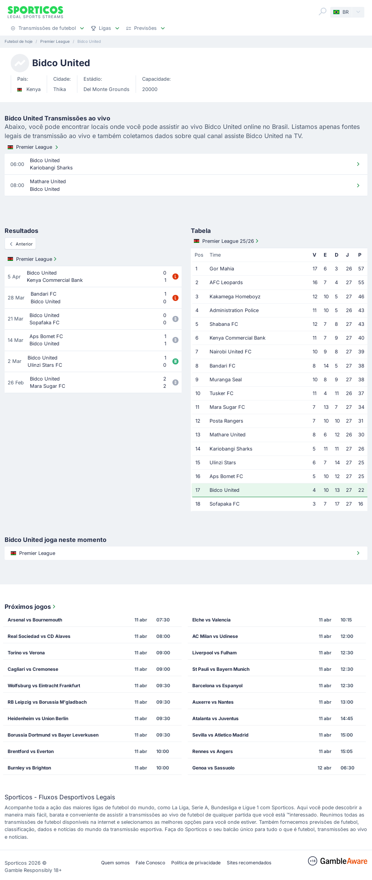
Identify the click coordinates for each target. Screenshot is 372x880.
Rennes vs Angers (212, 751)
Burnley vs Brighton (29, 768)
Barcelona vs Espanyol (217, 685)
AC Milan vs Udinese (215, 636)
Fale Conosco (150, 862)
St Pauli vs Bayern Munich (220, 669)
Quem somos (115, 862)
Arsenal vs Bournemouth (35, 620)
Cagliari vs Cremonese (33, 669)
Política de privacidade (196, 862)
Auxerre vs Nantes (213, 702)
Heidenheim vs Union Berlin (38, 718)
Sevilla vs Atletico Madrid (220, 735)
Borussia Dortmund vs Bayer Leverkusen (53, 735)
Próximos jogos (31, 606)
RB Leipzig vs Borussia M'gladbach (47, 702)
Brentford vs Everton (31, 751)
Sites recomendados (249, 862)
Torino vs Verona (26, 653)
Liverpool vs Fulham (214, 653)
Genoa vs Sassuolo (213, 768)
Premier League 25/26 (227, 241)
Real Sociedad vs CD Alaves (39, 636)
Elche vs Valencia (211, 620)
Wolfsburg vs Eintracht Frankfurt (44, 685)
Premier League (34, 147)
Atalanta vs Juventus (215, 718)
